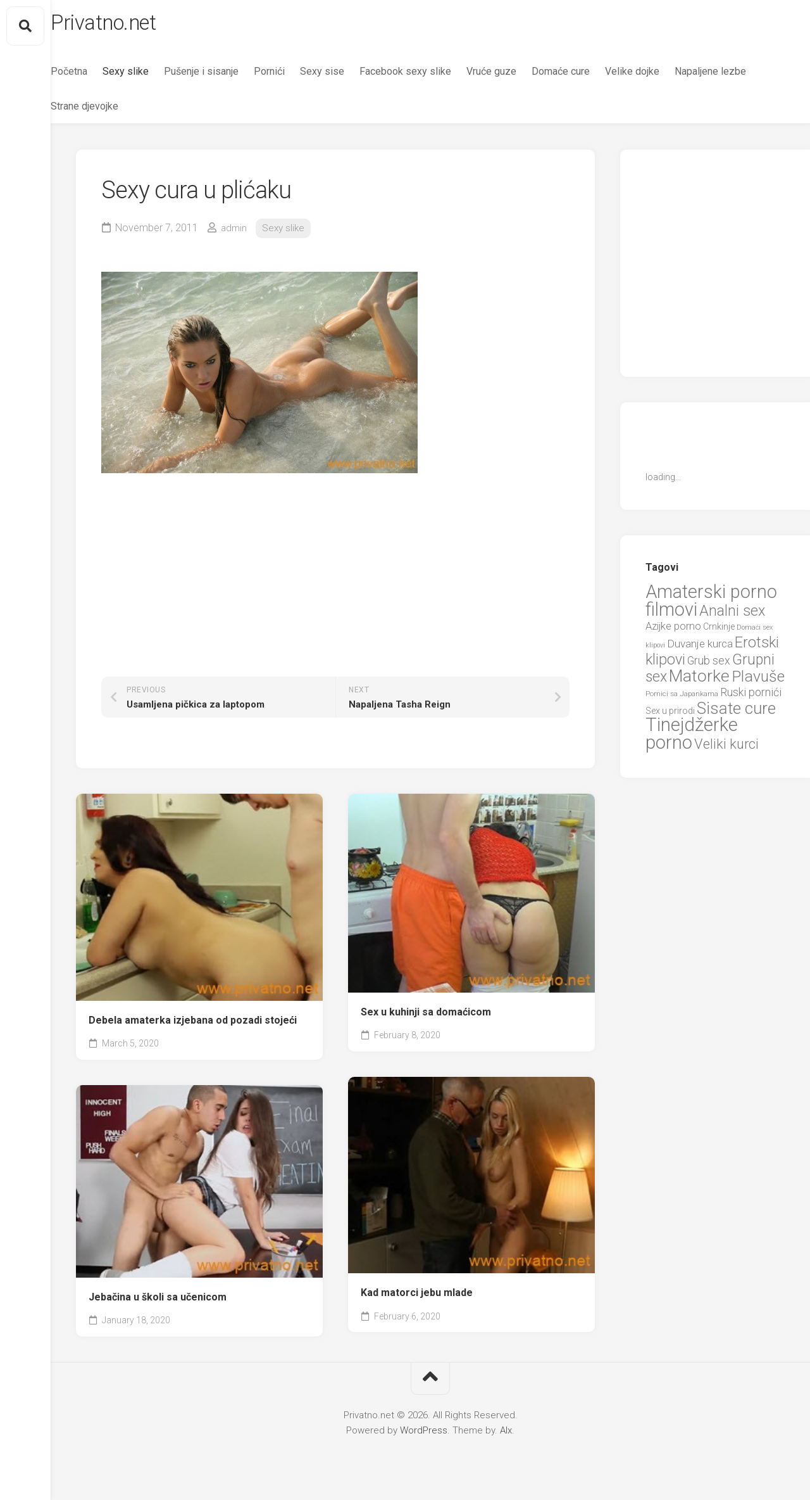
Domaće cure (586, 76)
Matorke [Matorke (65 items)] (699, 680)
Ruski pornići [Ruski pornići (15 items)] (751, 697)
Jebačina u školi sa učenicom (158, 1302)
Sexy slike (151, 76)
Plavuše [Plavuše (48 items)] (758, 681)
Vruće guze (517, 76)
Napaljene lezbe (111, 111)
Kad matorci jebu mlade (417, 1298)
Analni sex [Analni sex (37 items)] (732, 616)
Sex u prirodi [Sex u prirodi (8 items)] (670, 716)
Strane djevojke (196, 111)
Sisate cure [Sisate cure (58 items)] (736, 713)
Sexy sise (347, 76)
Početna (94, 76)
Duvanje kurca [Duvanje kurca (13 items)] (700, 648)
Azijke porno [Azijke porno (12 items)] (673, 632)
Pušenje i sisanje (226, 76)
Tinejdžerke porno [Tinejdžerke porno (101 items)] (691, 739)
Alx (506, 1435)
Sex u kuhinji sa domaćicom (426, 1017)
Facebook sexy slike (431, 76)
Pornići (294, 76)
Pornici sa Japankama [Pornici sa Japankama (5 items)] (681, 699)
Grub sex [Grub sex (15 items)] (708, 666)
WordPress (423, 1435)
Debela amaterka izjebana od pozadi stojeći (193, 1025)
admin (234, 233)
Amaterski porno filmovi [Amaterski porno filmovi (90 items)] (711, 606)
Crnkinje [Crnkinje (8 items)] (719, 632)
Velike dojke (657, 76)
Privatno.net (135, 26)
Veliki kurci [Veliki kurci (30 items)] (726, 749)
